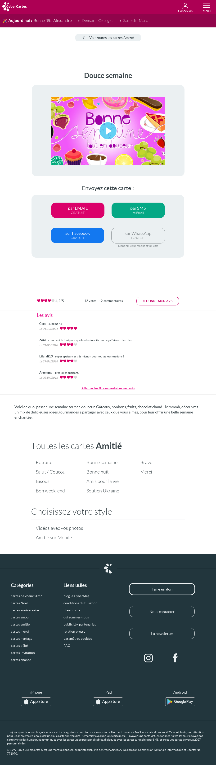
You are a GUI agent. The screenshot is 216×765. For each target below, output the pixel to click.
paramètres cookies (77, 638)
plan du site (71, 610)
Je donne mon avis (157, 301)
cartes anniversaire (25, 610)
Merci (146, 471)
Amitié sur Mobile (54, 537)
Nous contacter (162, 611)
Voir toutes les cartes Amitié (108, 38)
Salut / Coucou (50, 471)
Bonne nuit (97, 471)
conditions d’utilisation (80, 603)
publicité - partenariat (79, 624)
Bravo (146, 462)
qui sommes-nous (76, 617)
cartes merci (20, 631)
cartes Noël (19, 603)
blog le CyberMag (76, 596)
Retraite (44, 462)
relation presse (74, 631)
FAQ (66, 646)
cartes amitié (20, 624)
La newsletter (162, 633)
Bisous (43, 481)
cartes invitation (23, 653)
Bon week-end (50, 490)
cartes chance (21, 660)
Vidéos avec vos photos (59, 528)
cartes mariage (21, 638)
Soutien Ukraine (102, 490)
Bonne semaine (101, 462)
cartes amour (20, 617)
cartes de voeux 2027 (26, 596)
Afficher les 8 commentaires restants (108, 388)
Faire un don (162, 589)
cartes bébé (19, 646)
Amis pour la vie (102, 481)
